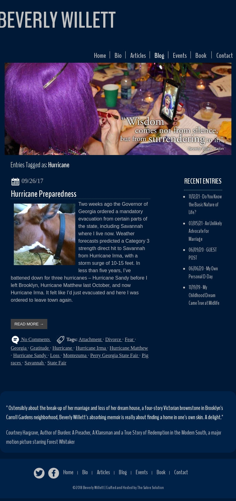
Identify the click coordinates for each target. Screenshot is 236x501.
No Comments (35, 341)
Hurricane (63, 350)
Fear (130, 341)
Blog (151, 57)
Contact (223, 57)
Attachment (91, 341)
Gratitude (40, 350)
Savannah (35, 365)
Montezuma (75, 358)
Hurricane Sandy (30, 358)
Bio (105, 57)
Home (85, 57)
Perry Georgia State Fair (115, 358)
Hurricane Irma (91, 350)
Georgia (19, 350)
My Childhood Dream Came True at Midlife (204, 298)
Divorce (113, 341)
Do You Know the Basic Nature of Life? (205, 207)
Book (197, 57)
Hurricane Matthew (129, 350)
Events (173, 57)
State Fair (56, 365)
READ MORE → (29, 326)
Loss (55, 358)
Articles (127, 57)
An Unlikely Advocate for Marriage (205, 233)
